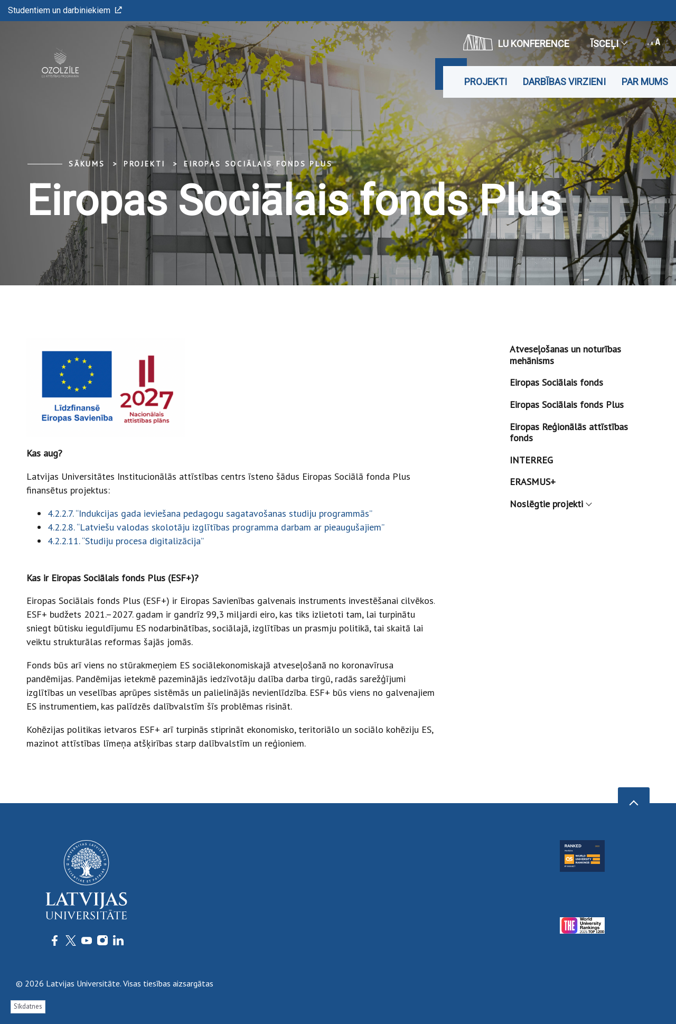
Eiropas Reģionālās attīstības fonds (569, 432)
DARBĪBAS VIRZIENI (564, 81)
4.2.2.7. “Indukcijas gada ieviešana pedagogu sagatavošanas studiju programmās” (210, 513)
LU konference (516, 42)
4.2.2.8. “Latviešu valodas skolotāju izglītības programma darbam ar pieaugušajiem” (216, 527)
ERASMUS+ (533, 482)
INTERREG (531, 460)
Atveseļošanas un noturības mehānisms (565, 355)
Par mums (645, 81)
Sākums (87, 164)
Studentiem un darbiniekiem (65, 10)
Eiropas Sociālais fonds (556, 382)
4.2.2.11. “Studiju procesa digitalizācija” (126, 541)
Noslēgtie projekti (550, 504)
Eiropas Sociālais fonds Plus (258, 164)
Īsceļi (608, 43)
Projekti (485, 81)
